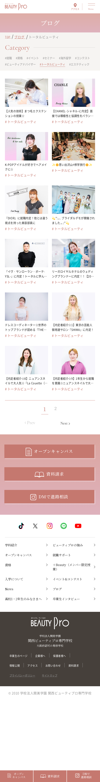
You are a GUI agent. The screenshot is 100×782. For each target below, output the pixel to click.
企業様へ (47, 717)
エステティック (55, 72)
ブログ (59, 643)
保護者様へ (70, 717)
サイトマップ (60, 747)
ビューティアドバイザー (48, 65)
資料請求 (16, 737)
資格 (23, 58)
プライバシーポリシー (26, 747)
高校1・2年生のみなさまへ (23, 657)
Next (68, 447)
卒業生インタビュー (70, 654)
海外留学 (78, 58)
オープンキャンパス (22, 599)
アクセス (75, 8)
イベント (39, 58)
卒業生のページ (21, 717)
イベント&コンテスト (70, 629)
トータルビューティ (22, 72)
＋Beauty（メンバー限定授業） (71, 613)
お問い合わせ (62, 727)
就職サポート (65, 599)
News (10, 643)
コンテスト (15, 65)
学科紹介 (13, 582)
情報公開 (16, 727)
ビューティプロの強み (70, 585)
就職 (10, 58)
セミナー (59, 58)
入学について (17, 627)
